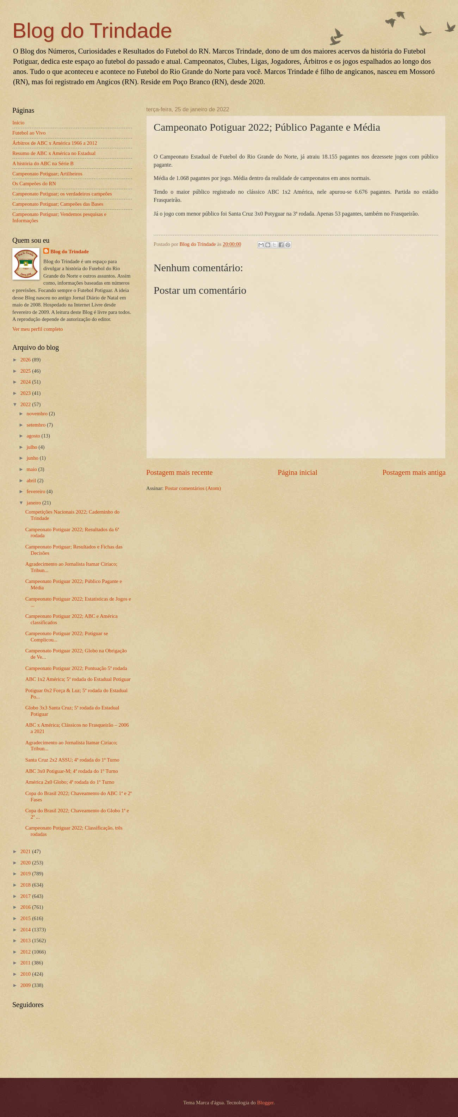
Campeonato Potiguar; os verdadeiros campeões (62, 194)
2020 (26, 862)
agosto (33, 436)
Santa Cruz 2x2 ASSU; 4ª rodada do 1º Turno (72, 760)
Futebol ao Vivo (29, 133)
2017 (26, 896)
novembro (37, 413)
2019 (26, 873)
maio (32, 469)
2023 (26, 393)
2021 (26, 851)
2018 (26, 885)
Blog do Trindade (92, 30)
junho (32, 458)
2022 (26, 404)
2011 (26, 963)
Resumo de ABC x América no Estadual (53, 153)
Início (18, 122)
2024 (26, 382)
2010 (26, 974)
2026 (26, 359)
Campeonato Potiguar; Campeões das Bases (57, 204)
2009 (26, 985)
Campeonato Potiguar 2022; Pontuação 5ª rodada (76, 668)
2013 (26, 940)
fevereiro (36, 491)
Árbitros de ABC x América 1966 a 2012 (54, 143)
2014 (26, 929)
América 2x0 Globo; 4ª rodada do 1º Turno (69, 782)
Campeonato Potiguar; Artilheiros (47, 173)
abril (31, 480)
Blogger (265, 1102)
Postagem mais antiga (414, 472)
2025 (26, 371)
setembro (36, 425)
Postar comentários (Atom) (193, 488)
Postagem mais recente (179, 472)
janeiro (34, 502)
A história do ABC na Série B (43, 163)
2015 (26, 918)
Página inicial (297, 472)
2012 (26, 952)
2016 (26, 907)
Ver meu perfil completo (37, 329)
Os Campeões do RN (34, 183)
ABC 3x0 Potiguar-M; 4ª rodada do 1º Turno (71, 771)
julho (32, 447)
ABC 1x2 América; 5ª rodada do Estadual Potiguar (78, 679)
